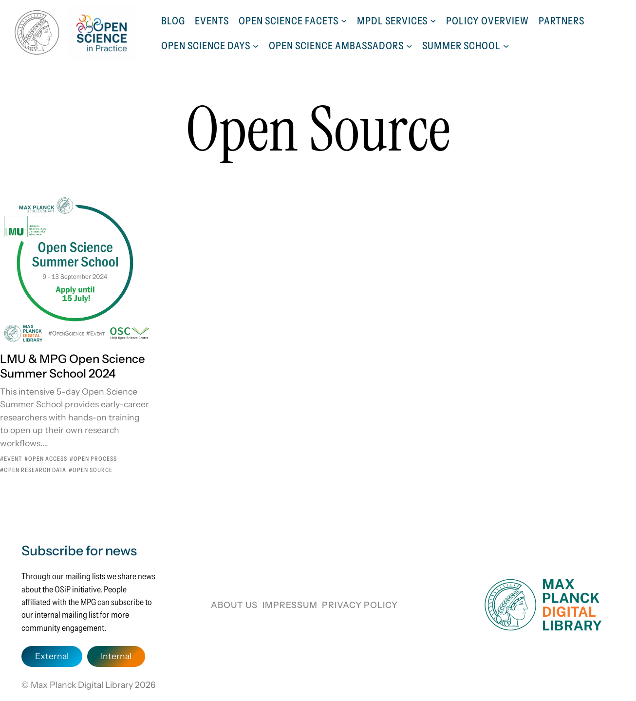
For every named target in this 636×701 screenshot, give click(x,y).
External (52, 656)
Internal (116, 656)
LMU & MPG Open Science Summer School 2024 (72, 366)
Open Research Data (35, 470)
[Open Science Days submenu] (256, 45)
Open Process (95, 458)
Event (13, 458)
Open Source (92, 470)
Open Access (47, 458)
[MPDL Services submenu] (433, 20)
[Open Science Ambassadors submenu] (409, 45)
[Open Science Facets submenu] (344, 20)
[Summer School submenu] (506, 45)
